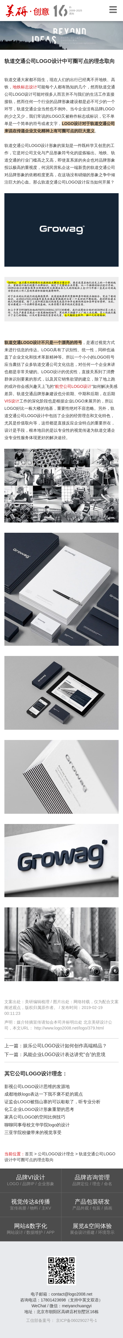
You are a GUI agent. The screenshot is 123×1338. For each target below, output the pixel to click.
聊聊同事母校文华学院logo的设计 (37, 1124)
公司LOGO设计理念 (56, 1154)
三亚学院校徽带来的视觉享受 (33, 1132)
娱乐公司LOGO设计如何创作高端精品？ (65, 1045)
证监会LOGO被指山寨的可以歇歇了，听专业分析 (52, 1101)
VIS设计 (11, 401)
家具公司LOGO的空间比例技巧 (34, 1116)
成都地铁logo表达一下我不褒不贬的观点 (43, 1094)
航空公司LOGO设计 (73, 386)
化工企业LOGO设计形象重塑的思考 (39, 1109)
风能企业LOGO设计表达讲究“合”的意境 (64, 1054)
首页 (29, 1154)
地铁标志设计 (25, 87)
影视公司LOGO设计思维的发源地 (37, 1086)
